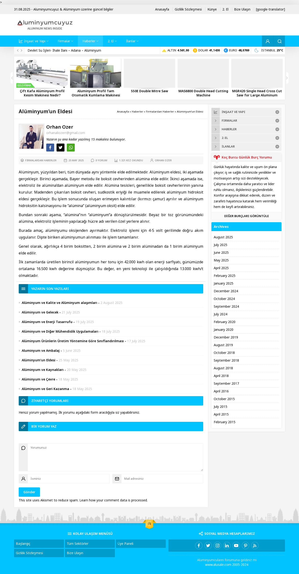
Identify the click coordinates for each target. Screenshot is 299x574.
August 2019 (223, 345)
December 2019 (226, 337)
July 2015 (220, 406)
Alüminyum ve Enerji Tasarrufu (47, 322)
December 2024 (226, 291)
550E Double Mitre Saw (149, 91)
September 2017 (226, 383)
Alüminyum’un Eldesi (38, 360)
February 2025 (224, 275)
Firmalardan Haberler (160, 111)
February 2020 (224, 322)
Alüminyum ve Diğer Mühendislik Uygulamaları (60, 331)
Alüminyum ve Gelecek (40, 312)
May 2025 (221, 260)
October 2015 (224, 399)
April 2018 (221, 375)
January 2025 (223, 283)
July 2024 (220, 314)
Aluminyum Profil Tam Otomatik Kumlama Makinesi (96, 93)
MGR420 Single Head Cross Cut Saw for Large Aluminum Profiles (257, 95)
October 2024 (224, 298)
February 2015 (224, 422)
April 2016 (221, 391)
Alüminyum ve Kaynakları (43, 369)
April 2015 (221, 414)
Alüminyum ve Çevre (38, 379)
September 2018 (226, 360)
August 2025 (223, 237)
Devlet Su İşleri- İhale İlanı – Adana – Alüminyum (64, 50)
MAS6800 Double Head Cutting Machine (203, 93)
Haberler (137, 111)
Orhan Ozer (59, 127)
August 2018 (223, 368)
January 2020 (223, 329)
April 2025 (221, 268)
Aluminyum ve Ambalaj (41, 350)
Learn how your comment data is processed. (113, 500)
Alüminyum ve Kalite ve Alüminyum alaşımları (59, 302)
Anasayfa (123, 111)
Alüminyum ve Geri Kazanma (45, 389)
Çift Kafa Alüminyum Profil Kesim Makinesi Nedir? (42, 93)
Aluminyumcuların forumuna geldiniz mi (226, 560)
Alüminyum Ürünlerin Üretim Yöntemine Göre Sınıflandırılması (73, 341)
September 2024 (226, 306)
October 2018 (224, 352)
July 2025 (220, 245)
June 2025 (221, 252)
